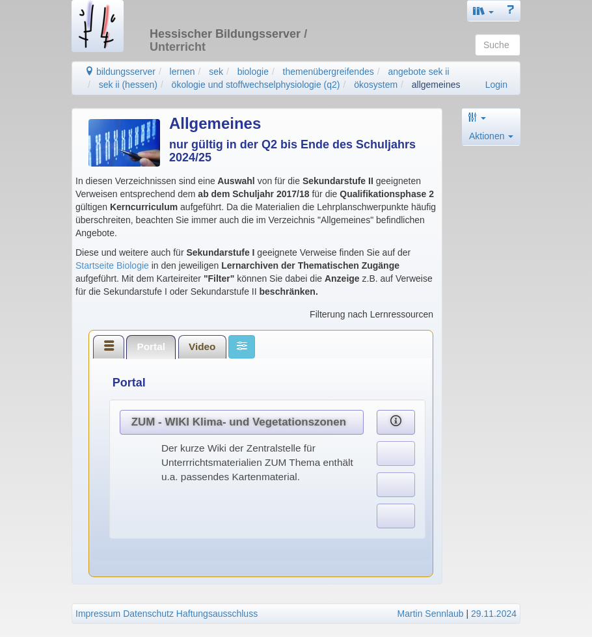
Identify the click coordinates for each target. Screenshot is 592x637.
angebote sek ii (418, 71)
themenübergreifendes (328, 71)
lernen (182, 71)
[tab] (108, 347)
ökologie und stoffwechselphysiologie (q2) (256, 84)
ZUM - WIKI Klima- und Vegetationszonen (238, 422)
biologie (253, 71)
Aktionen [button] (491, 136)
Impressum (97, 613)
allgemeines (436, 84)
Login (496, 84)
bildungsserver (120, 71)
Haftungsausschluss (217, 613)
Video (202, 346)
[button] (483, 11)
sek (216, 71)
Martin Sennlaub (430, 613)
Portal (151, 346)
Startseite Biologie (112, 265)
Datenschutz (148, 613)
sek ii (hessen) (128, 84)
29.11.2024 (494, 613)
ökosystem (375, 84)
